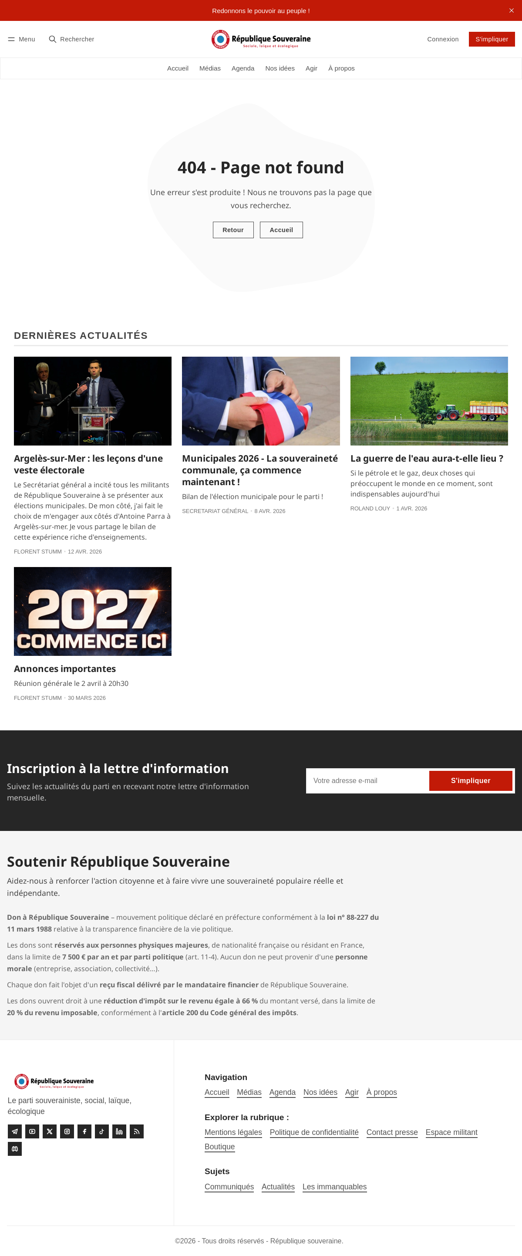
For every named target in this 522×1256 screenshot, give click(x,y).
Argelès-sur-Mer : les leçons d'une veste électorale (88, 464)
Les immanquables (335, 1186)
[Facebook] (84, 1131)
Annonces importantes (65, 668)
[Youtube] (32, 1131)
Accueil (281, 229)
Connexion (442, 39)
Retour (233, 229)
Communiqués (229, 1186)
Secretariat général (215, 511)
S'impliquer (491, 39)
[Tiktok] (102, 1131)
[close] (512, 10)
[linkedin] (119, 1131)
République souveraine (306, 1241)
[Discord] (15, 1149)
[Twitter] (50, 1131)
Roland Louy (370, 508)
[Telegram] (15, 1131)
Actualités (278, 1186)
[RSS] (137, 1131)
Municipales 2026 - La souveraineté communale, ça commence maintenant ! (260, 470)
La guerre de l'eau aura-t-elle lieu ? (426, 458)
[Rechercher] (71, 39)
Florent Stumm (38, 551)
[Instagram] (67, 1131)
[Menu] (22, 39)
